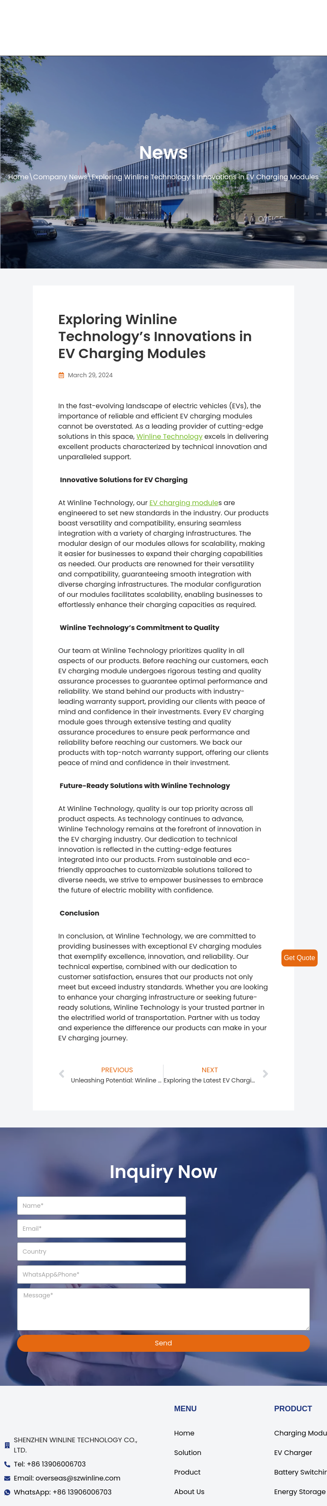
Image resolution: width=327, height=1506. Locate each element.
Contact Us (193, 1465)
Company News (60, 177)
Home (19, 177)
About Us (189, 1446)
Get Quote (299, 957)
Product (187, 1426)
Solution (187, 1407)
